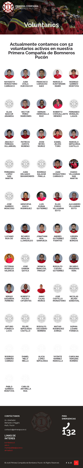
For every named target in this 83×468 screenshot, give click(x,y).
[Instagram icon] (71, 463)
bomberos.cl (10, 443)
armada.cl (8, 450)
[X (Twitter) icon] (68, 463)
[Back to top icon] (76, 463)
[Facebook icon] (66, 463)
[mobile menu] (79, 7)
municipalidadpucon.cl (13, 448)
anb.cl (7, 445)
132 (69, 429)
